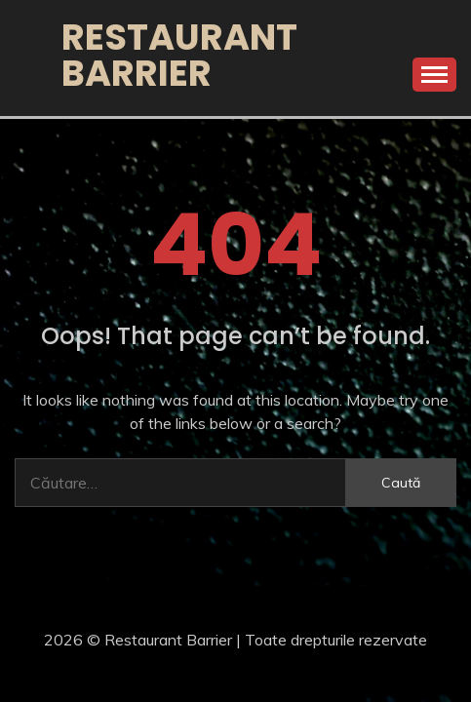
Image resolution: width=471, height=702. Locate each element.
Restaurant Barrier (179, 55)
